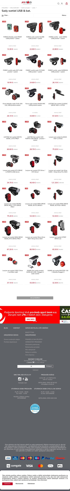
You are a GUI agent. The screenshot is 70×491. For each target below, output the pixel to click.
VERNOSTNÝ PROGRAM (33, 342)
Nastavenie (19, 483)
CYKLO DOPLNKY (14, 7)
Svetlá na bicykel (25, 7)
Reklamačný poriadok (32, 347)
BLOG (6, 328)
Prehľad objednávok (10, 342)
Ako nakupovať (30, 349)
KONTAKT (16, 328)
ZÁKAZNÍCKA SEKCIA (11, 335)
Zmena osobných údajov (12, 339)
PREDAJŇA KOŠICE (47, 375)
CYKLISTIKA (5, 7)
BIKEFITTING (29, 332)
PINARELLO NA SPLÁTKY (33, 339)
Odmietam (31, 483)
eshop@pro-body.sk (47, 384)
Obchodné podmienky (32, 344)
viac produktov (35, 298)
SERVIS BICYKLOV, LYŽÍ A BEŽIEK (36, 328)
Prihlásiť (49, 366)
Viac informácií (42, 480)
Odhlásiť (35, 370)
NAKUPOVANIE (30, 335)
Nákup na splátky (31, 352)
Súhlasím (7, 483)
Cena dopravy (29, 355)
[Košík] (66, 3)
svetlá (33, 7)
